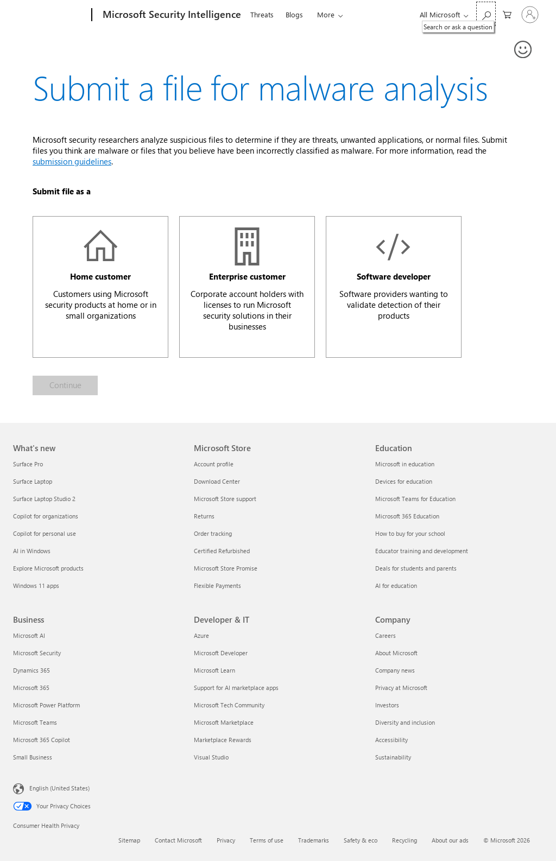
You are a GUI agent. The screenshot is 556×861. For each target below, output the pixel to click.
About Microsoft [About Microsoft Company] (396, 653)
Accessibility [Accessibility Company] (391, 740)
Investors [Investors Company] (387, 705)
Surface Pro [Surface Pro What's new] (28, 464)
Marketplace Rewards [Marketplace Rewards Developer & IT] (222, 740)
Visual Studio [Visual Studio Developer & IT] (211, 757)
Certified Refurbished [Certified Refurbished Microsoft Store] (222, 551)
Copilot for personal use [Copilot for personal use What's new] (44, 533)
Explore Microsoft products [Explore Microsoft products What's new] (48, 568)
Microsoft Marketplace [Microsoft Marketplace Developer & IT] (224, 722)
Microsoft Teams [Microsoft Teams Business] (35, 722)
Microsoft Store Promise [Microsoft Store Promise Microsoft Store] (225, 568)
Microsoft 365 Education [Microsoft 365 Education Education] (407, 516)
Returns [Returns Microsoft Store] (204, 516)
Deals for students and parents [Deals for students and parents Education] (416, 568)
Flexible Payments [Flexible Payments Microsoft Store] (217, 585)
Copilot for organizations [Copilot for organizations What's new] (45, 516)
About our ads (450, 840)
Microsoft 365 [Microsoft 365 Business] (31, 687)
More (325, 14)
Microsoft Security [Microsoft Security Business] (37, 653)
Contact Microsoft (178, 840)
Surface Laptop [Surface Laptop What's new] (32, 481)
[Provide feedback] (523, 50)
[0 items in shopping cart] (507, 14)
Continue (65, 384)
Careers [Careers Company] (385, 635)
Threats (262, 14)
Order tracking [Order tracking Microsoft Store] (213, 533)
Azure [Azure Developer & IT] (201, 635)
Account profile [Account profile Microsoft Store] (213, 464)
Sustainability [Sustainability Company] (393, 757)
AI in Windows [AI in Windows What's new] (31, 551)
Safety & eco (360, 840)
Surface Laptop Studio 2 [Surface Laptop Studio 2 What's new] (44, 499)
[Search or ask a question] (486, 14)
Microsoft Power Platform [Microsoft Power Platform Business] (46, 705)
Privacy (226, 840)
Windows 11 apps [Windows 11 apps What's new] (36, 585)
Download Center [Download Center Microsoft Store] (217, 481)
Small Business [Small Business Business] (32, 757)
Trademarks (313, 840)
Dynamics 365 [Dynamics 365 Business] (31, 670)
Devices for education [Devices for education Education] (403, 481)
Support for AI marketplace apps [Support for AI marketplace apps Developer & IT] (236, 687)
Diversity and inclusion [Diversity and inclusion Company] (405, 722)
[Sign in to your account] (530, 15)
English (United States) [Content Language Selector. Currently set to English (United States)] (59, 788)
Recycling (404, 840)
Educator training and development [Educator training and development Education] (421, 551)
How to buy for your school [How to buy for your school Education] (410, 533)
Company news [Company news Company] (395, 670)
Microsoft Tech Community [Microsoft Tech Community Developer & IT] (229, 705)
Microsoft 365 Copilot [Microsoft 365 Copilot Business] (41, 740)
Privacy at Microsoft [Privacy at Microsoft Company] (401, 687)
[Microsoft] (50, 15)
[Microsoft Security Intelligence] (170, 15)
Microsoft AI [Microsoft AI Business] (29, 635)
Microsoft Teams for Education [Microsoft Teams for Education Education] (415, 499)
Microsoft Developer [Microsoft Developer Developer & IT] (221, 653)
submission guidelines (72, 161)
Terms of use (266, 840)
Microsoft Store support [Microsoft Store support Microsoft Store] (225, 499)
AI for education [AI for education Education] (396, 585)
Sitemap (129, 840)
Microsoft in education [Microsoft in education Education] (404, 464)
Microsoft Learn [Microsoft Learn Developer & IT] (214, 670)
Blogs (294, 14)
